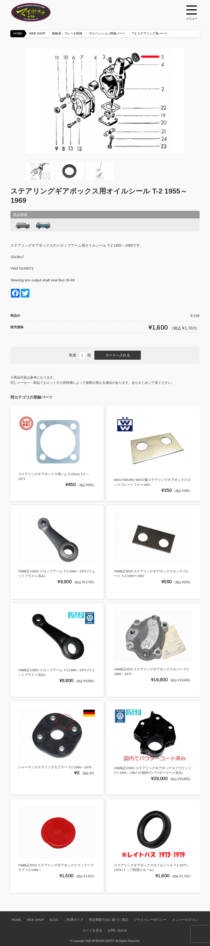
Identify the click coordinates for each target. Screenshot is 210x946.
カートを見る (92, 930)
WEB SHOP (37, 33)
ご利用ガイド (73, 919)
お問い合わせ (117, 930)
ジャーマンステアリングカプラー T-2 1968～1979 (54, 767)
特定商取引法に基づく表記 (108, 919)
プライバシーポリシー (150, 919)
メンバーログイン (185, 919)
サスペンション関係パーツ (107, 33)
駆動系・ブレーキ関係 (67, 33)
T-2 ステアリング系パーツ (149, 33)
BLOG (53, 919)
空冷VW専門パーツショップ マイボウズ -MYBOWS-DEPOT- (37, 12)
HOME (17, 33)
